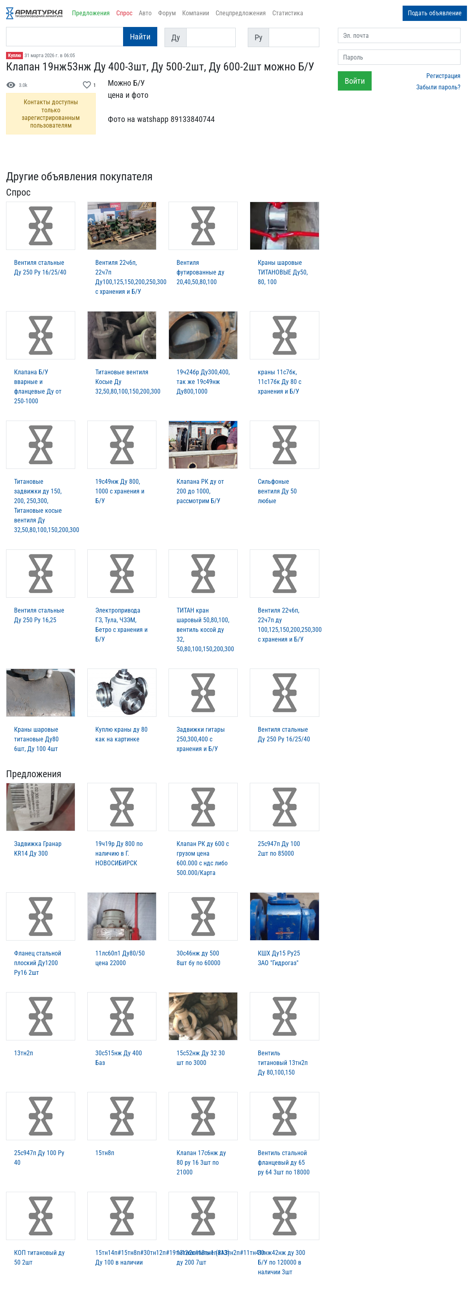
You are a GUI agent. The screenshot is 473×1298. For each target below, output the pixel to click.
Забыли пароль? (438, 87)
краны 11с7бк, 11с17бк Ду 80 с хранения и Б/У (279, 381)
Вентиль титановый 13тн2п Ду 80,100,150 (283, 1062)
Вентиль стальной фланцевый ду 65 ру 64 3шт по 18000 (284, 1162)
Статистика (287, 13)
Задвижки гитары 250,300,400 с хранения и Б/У (201, 739)
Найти (140, 36)
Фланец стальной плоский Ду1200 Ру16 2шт (37, 962)
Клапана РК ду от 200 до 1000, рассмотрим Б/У (200, 491)
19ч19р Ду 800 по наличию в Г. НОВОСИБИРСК (119, 853)
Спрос (124, 13)
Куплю (14, 55)
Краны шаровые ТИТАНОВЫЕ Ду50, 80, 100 (283, 272)
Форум (167, 13)
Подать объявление (435, 13)
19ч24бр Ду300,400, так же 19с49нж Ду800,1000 (203, 381)
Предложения (91, 13)
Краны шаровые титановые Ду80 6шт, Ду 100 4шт (36, 739)
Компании (195, 13)
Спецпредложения (241, 13)
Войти (355, 81)
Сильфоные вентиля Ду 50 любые (277, 491)
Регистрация (443, 76)
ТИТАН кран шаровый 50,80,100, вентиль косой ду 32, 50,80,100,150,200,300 (205, 630)
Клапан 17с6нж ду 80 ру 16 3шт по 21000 (201, 1162)
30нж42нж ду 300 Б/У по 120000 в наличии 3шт (281, 1262)
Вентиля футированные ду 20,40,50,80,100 (200, 272)
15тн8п (104, 1153)
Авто (145, 13)
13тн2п (23, 1053)
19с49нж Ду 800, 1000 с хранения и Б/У (119, 491)
